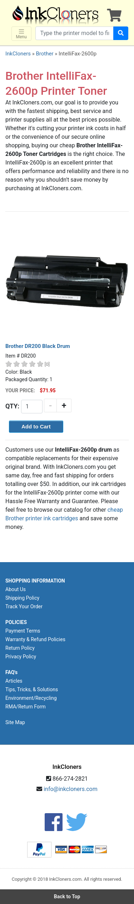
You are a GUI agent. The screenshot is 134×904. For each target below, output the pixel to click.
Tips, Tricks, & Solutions (31, 689)
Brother (44, 53)
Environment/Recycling (31, 698)
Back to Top (67, 896)
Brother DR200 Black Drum (37, 346)
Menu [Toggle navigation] (21, 33)
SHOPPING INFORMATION (35, 581)
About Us (15, 589)
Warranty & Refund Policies (35, 639)
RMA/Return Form (25, 706)
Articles (14, 681)
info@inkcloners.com (71, 789)
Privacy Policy (20, 656)
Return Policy (20, 648)
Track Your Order (24, 606)
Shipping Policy (22, 598)
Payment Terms (22, 631)
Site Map (15, 722)
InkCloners (18, 53)
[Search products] (74, 33)
